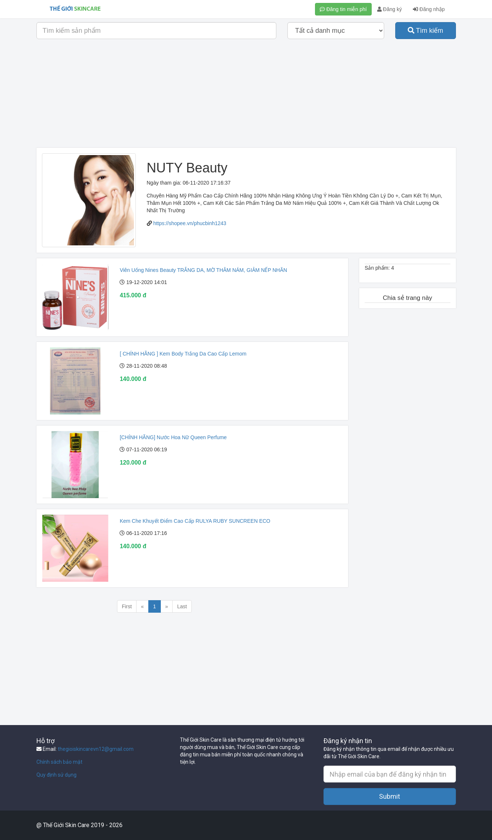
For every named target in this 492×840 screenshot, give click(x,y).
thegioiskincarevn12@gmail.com (96, 749)
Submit (389, 796)
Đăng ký (389, 9)
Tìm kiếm (425, 30)
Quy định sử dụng (56, 775)
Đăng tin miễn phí (343, 9)
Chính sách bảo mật (59, 762)
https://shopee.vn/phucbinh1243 (189, 223)
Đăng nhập (429, 9)
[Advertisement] (246, 96)
